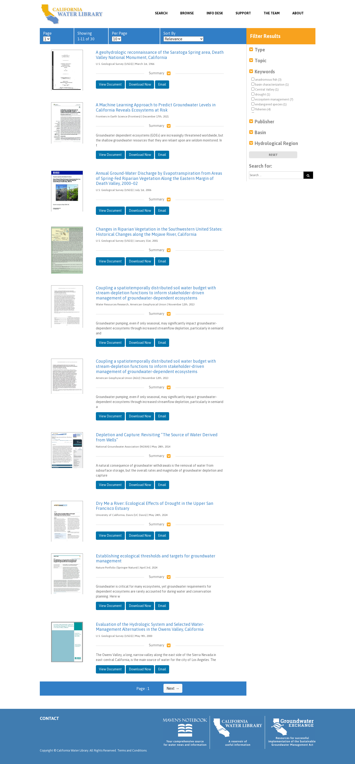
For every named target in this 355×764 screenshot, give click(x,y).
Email (162, 84)
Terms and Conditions (132, 750)
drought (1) (260, 94)
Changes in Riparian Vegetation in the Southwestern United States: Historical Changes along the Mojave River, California (159, 232)
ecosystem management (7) (272, 99)
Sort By (183, 36)
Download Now (140, 84)
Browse (187, 13)
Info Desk (215, 13)
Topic (260, 60)
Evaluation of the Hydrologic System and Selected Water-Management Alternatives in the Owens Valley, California (150, 627)
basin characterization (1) (270, 84)
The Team (272, 13)
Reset (273, 155)
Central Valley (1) (265, 89)
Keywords (265, 71)
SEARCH (161, 13)
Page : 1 (143, 688)
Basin (260, 132)
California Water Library (72, 14)
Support (243, 13)
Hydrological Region (276, 143)
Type (260, 49)
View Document (110, 84)
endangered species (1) (269, 104)
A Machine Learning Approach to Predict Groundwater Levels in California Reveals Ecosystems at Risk (156, 107)
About (298, 13)
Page (47, 36)
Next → (173, 688)
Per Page (119, 36)
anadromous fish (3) (266, 79)
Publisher (264, 121)
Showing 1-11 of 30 (86, 36)
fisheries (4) (261, 109)
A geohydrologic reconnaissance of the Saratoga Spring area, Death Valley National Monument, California (160, 55)
